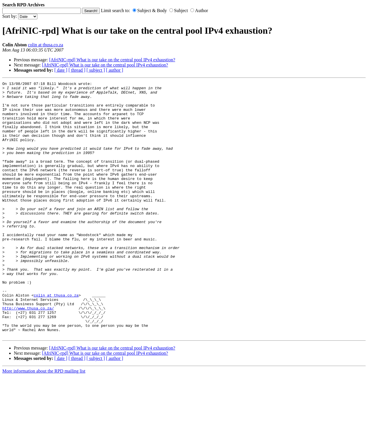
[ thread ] (76, 70)
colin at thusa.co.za (45, 44)
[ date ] (60, 70)
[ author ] (114, 70)
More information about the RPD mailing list (43, 422)
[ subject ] (96, 70)
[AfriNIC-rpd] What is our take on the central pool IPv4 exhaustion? (112, 59)
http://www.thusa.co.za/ (28, 353)
